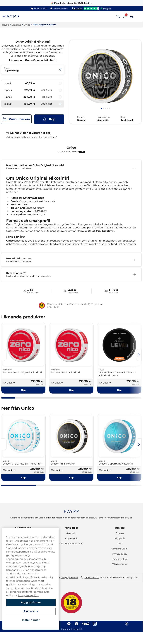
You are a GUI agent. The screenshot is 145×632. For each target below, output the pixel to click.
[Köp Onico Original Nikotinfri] (49, 119)
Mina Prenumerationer (71, 543)
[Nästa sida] (139, 355)
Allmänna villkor (119, 548)
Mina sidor (71, 527)
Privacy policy (119, 554)
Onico (10, 240)
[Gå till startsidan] (13, 16)
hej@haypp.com (69, 577)
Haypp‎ (5, 24)
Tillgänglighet (119, 564)
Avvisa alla (31, 611)
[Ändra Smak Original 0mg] (32, 69)
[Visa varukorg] (131, 16)
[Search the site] (118, 16)
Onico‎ (27, 24)
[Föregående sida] (4, 355)
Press (120, 543)
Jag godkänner (31, 602)
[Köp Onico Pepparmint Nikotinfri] (119, 477)
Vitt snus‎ (16, 24)
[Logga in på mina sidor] (125, 16)
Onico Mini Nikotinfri (101, 231)
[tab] (101, 108)
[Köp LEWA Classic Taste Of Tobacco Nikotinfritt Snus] (119, 390)
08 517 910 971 (92, 577)
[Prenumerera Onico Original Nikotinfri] (16, 119)
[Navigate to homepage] (71, 509)
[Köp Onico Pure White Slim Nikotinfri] (23, 477)
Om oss (120, 527)
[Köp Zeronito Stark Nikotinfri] (71, 390)
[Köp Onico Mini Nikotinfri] (71, 477)
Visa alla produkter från (71, 151)
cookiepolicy (45, 577)
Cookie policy (120, 559)
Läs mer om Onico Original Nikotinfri (32, 60)
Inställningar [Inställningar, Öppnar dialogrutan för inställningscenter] (31, 619)
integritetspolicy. (28, 595)
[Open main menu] (138, 16)
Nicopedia (119, 538)
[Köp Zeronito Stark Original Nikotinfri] (23, 390)
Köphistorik (71, 538)
